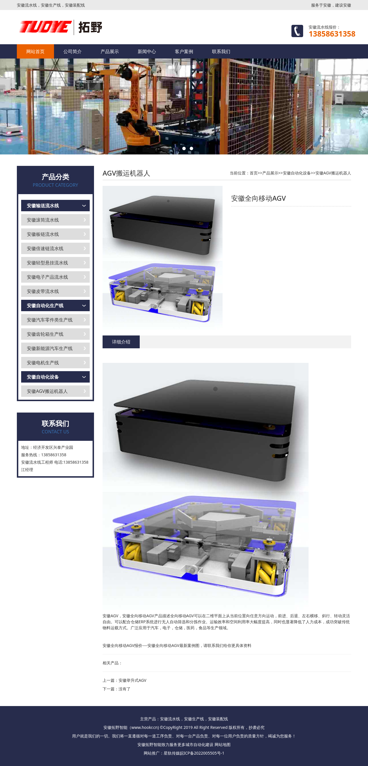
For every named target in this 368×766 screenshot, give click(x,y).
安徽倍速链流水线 (45, 248)
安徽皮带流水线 (43, 291)
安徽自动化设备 (43, 377)
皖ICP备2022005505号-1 (202, 753)
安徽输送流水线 (43, 205)
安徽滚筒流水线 (43, 220)
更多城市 (185, 744)
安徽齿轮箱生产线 (45, 334)
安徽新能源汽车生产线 (50, 348)
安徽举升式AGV (132, 680)
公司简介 (72, 51)
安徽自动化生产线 (45, 305)
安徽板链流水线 (43, 234)
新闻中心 (147, 51)
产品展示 (110, 51)
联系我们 (221, 51)
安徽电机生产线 (43, 362)
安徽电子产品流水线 (47, 277)
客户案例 (184, 51)
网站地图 (223, 744)
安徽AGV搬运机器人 (47, 391)
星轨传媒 (172, 753)
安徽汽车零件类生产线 (50, 320)
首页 (254, 173)
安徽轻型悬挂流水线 (47, 263)
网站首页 (35, 51)
